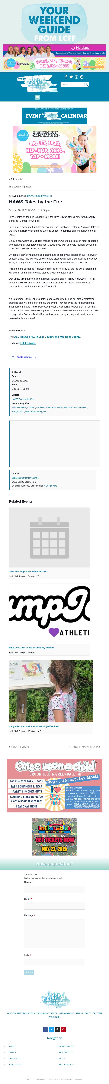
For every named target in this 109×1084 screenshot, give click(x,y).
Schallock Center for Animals (25, 478)
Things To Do (18, 411)
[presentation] (49, 538)
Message (29, 915)
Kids (71, 407)
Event (48, 407)
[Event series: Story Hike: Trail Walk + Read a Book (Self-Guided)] (39, 731)
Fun (65, 407)
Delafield (40, 407)
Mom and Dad (80, 407)
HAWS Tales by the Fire (23, 399)
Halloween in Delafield (20, 747)
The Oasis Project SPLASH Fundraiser (28, 571)
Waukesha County (33, 411)
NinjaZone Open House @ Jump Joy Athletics (31, 648)
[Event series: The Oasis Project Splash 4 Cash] (38, 576)
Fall (54, 407)
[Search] (86, 84)
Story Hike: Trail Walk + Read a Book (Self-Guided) (34, 726)
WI (44, 411)
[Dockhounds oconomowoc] (54, 836)
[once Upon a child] (54, 785)
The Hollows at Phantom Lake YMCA (83, 747)
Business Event (19, 407)
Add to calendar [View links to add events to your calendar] (24, 357)
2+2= (27, 955)
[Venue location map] (55, 442)
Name (28, 882)
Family (60, 407)
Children (31, 407)
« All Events (15, 179)
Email (28, 898)
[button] (37, 97)
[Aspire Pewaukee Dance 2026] (54, 63)
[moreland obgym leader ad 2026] (54, 50)
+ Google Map (50, 486)
